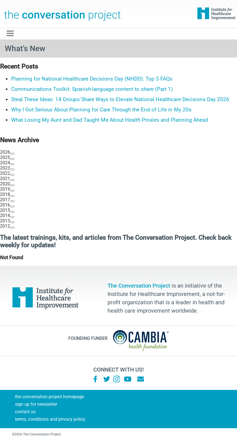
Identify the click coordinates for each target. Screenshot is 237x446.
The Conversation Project (62, 13)
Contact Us (25, 411)
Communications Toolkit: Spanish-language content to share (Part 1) (92, 89)
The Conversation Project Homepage (49, 396)
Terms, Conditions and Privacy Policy (50, 419)
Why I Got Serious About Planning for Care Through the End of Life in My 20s (101, 109)
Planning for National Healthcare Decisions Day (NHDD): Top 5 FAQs (92, 79)
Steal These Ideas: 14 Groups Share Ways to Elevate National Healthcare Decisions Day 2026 (120, 99)
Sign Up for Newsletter (36, 404)
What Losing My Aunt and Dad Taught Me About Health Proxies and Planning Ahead (109, 120)
